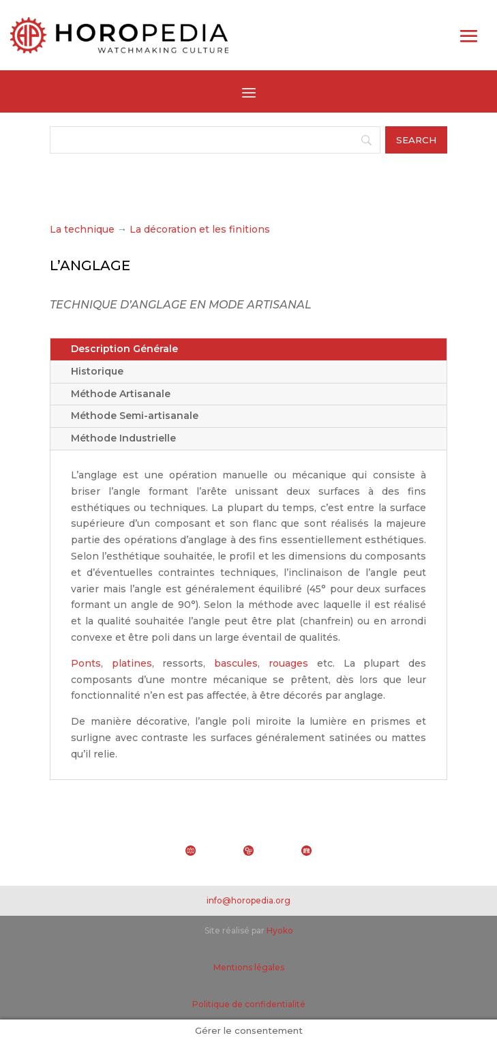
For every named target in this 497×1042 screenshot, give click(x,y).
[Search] (215, 140)
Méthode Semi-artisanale (134, 415)
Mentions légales (248, 967)
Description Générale (124, 349)
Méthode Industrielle (123, 438)
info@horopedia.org (248, 900)
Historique (97, 371)
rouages (288, 663)
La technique (82, 229)
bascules (236, 663)
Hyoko (280, 930)
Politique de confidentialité (248, 1004)
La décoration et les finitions (200, 229)
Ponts (86, 663)
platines (132, 663)
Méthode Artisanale (120, 394)
